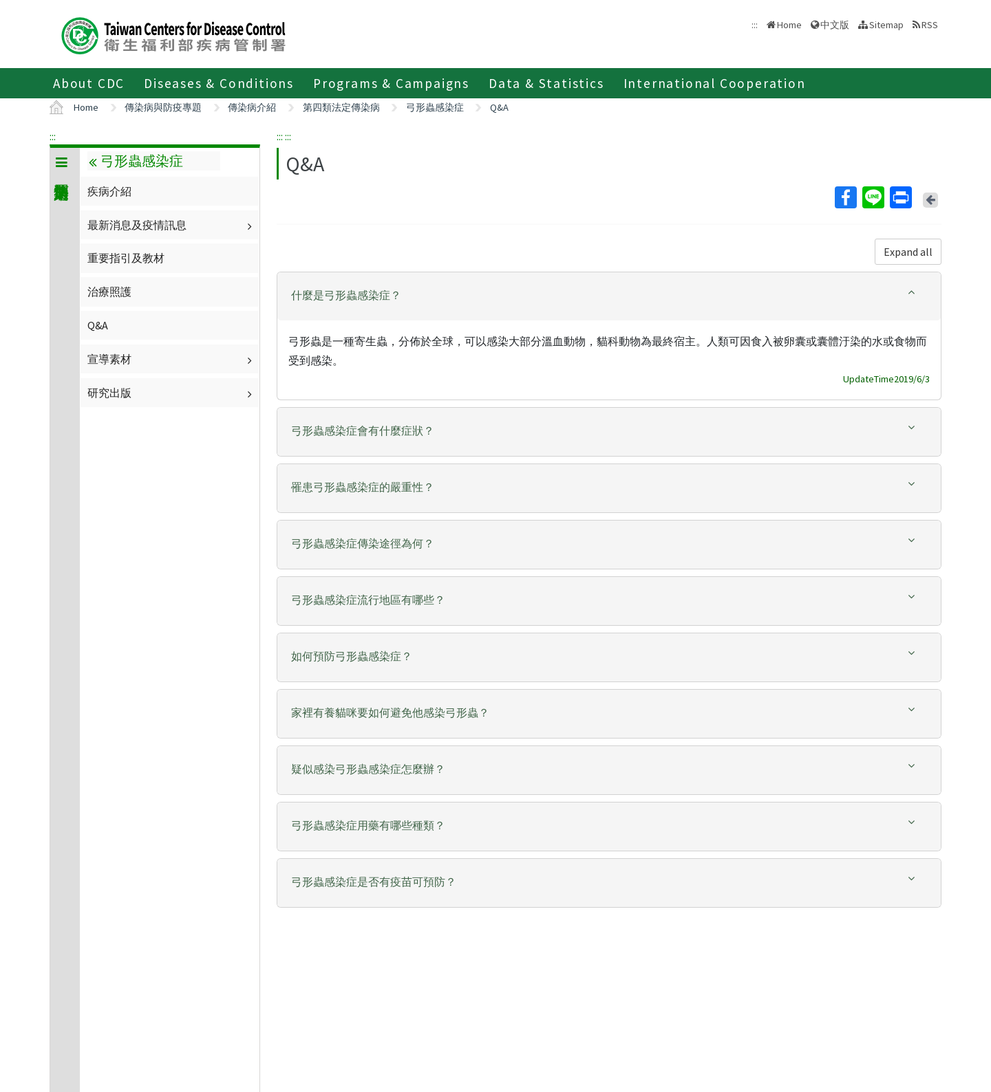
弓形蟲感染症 (435, 107)
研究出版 (171, 393)
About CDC (89, 83)
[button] (609, 295)
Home (789, 25)
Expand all (908, 252)
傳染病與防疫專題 (163, 107)
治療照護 (109, 291)
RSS (929, 25)
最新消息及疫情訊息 (171, 225)
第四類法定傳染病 (341, 107)
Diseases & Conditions (219, 83)
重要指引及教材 (125, 258)
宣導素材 (171, 359)
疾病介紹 (109, 191)
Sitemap (886, 25)
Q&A (499, 107)
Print (900, 197)
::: (53, 136)
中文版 (834, 24)
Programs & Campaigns (391, 83)
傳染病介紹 (252, 107)
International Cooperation (715, 83)
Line (872, 197)
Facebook (845, 197)
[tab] (609, 296)
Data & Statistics (546, 83)
